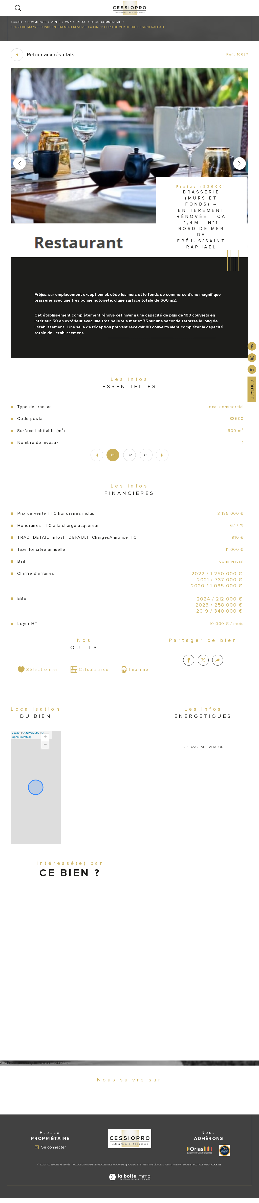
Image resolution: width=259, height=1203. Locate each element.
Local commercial (107, 22)
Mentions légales (153, 1169)
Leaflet (16, 735)
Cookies (216, 1169)
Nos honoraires (117, 1169)
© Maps (31, 735)
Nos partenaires (182, 1169)
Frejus (81, 22)
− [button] (45, 748)
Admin (168, 1169)
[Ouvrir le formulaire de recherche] (17, 8)
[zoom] (129, 256)
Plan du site (134, 1169)
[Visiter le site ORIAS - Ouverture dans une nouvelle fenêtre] (199, 1155)
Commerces (37, 22)
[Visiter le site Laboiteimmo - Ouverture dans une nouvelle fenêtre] (129, 1187)
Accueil (17, 22)
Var (68, 22)
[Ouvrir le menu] (241, 8)
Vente (56, 22)
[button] (239, 163)
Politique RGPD (201, 1169)
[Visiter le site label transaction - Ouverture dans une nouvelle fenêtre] (224, 1155)
